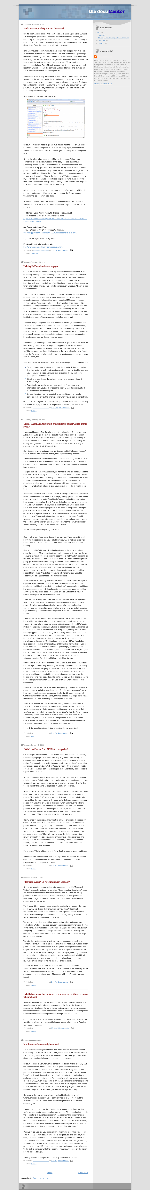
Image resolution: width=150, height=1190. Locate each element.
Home (50, 1173)
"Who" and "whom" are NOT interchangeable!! (45, 749)
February (102, 40)
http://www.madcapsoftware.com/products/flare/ (43, 247)
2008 (99, 32)
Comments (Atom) (40, 1178)
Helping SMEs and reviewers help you (40, 266)
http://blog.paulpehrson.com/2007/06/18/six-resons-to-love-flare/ (50, 233)
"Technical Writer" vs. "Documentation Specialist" (46, 881)
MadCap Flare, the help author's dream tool (43, 28)
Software (34, 253)
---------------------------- (104, 56)
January (102, 43)
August (101, 35)
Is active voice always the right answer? (41, 1044)
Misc (33, 736)
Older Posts (83, 1173)
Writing (33, 411)
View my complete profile (103, 83)
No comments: (63, 250)
